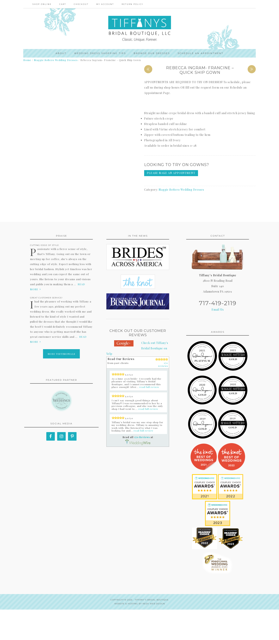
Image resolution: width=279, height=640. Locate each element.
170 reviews (163, 395)
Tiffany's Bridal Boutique (152, 630)
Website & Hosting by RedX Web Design (139, 634)
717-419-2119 (217, 333)
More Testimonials (61, 384)
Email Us (218, 340)
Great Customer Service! (46, 328)
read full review (149, 417)
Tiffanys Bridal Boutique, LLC (139, 29)
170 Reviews (142, 467)
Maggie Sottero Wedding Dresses (56, 61)
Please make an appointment (171, 174)
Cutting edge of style (44, 275)
